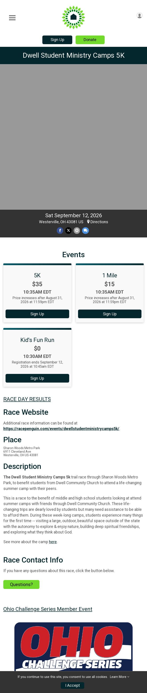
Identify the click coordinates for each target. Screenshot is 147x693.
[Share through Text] (85, 88)
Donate (90, 39)
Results (121, 629)
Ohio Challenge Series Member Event (47, 467)
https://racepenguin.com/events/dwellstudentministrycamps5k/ (61, 286)
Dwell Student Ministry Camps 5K (74, 55)
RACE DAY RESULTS (27, 257)
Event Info (88, 629)
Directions (99, 80)
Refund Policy (128, 640)
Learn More (118, 677)
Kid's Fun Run (37, 198)
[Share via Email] (77, 88)
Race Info (50, 629)
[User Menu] (140, 15)
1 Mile (109, 133)
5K (37, 133)
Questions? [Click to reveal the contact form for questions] (21, 442)
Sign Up (57, 39)
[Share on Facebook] (60, 88)
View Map (73, 573)
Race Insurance (50, 659)
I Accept (72, 685)
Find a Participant (51, 643)
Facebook (80, 605)
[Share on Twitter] (68, 88)
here (53, 400)
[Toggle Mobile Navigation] (12, 17)
